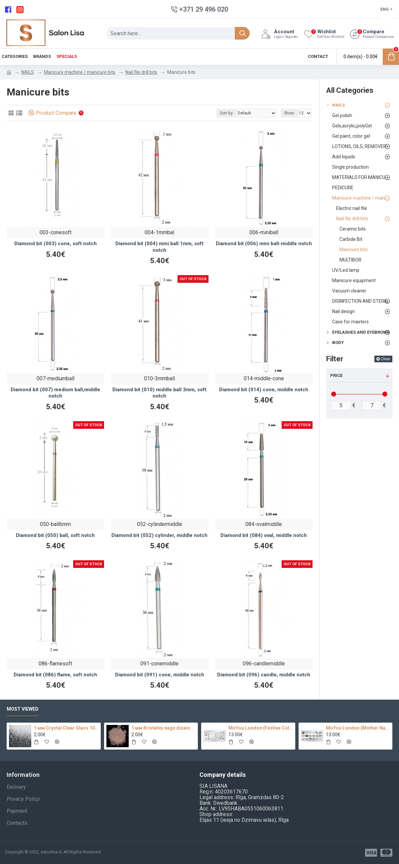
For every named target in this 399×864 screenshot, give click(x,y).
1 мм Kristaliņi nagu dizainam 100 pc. (163, 728)
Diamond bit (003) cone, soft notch (55, 244)
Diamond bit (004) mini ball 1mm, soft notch (159, 247)
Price (336, 375)
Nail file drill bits (141, 72)
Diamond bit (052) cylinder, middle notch (159, 535)
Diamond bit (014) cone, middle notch (263, 390)
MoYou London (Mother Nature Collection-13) (358, 728)
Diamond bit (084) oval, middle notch (263, 535)
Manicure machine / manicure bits (79, 72)
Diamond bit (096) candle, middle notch (263, 675)
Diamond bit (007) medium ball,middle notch (55, 393)
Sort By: (227, 113)
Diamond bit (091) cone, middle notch (159, 675)
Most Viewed (23, 709)
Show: (289, 113)
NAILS (27, 72)
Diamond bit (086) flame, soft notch (55, 675)
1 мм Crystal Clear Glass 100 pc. (66, 728)
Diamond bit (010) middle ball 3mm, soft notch (159, 393)
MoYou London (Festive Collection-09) (260, 728)
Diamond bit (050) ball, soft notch (55, 535)
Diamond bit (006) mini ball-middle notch (264, 244)
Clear (385, 359)
